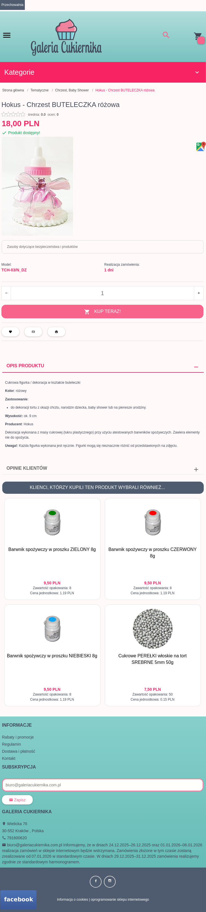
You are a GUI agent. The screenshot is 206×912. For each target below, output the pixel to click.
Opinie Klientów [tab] (26, 468)
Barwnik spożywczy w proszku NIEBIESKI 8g (52, 655)
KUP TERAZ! (102, 312)
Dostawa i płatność (18, 751)
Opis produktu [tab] (25, 365)
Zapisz (17, 800)
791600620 (14, 838)
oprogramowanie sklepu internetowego (120, 900)
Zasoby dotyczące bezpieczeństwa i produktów (42, 247)
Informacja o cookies (72, 900)
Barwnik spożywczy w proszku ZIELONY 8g (52, 549)
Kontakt (8, 758)
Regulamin (11, 744)
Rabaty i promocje (18, 737)
